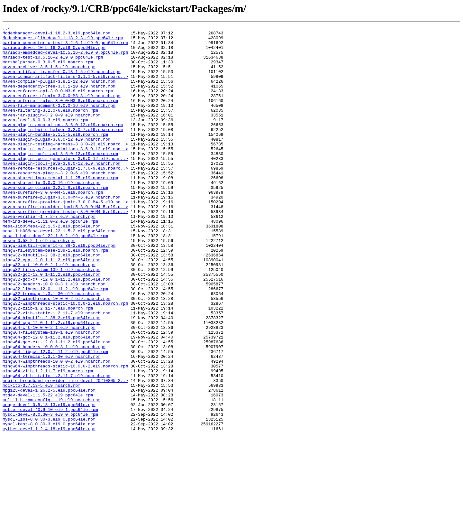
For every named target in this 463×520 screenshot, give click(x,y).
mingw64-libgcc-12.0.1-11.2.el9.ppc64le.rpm (55, 417)
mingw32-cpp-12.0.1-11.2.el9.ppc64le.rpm (51, 307)
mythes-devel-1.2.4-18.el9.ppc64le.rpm (49, 510)
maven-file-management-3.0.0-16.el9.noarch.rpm (59, 122)
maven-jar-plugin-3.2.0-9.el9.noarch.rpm (51, 133)
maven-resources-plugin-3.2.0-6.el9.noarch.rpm (59, 203)
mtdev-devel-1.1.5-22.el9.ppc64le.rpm (48, 469)
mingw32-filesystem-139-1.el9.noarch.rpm (51, 318)
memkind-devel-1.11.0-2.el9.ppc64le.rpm (50, 261)
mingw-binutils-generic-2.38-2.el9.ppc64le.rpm (59, 289)
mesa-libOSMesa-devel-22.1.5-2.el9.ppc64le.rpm (59, 272)
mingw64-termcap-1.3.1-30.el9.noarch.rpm (51, 423)
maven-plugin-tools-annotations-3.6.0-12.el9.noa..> (65, 174)
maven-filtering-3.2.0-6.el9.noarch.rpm (50, 127)
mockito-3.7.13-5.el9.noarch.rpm (41, 457)
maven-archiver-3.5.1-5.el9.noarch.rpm (49, 75)
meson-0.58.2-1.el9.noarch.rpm (39, 284)
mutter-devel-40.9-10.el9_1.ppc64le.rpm (50, 486)
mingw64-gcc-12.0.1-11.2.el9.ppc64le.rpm (51, 400)
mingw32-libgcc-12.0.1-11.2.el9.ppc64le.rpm (55, 342)
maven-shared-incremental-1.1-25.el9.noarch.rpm (60, 208)
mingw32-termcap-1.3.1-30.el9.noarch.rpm (51, 347)
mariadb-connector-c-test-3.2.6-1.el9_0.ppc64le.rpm (65, 46)
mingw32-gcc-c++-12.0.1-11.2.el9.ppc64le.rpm (56, 330)
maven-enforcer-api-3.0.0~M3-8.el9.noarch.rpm (58, 104)
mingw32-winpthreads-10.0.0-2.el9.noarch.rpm (56, 353)
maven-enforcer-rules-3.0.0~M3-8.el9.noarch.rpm (60, 116)
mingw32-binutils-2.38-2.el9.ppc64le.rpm (51, 301)
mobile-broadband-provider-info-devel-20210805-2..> (65, 452)
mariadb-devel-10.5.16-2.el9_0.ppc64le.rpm (54, 52)
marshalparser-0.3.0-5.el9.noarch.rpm (48, 69)
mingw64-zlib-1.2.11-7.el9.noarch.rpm (48, 440)
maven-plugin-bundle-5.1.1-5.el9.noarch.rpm (55, 156)
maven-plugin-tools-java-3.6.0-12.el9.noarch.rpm (62, 191)
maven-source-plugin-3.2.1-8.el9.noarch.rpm (55, 220)
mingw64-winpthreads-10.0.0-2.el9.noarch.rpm (56, 429)
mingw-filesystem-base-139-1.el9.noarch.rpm (55, 295)
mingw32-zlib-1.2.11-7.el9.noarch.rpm (48, 365)
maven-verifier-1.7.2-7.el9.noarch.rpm (49, 255)
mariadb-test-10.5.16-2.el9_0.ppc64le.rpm (53, 64)
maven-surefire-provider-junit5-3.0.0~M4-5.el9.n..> (65, 243)
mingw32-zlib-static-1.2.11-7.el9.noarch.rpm (56, 371)
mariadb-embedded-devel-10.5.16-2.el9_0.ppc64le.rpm (65, 58)
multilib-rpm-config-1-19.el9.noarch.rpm (51, 475)
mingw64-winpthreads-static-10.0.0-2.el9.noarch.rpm (65, 434)
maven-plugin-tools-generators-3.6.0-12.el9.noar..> (65, 185)
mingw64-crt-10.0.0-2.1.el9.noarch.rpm (49, 388)
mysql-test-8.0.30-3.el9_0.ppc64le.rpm (49, 504)
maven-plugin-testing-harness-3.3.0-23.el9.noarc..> (65, 168)
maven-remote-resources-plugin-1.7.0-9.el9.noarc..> (65, 197)
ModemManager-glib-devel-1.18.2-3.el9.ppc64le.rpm (63, 40)
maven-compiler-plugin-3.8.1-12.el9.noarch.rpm (59, 93)
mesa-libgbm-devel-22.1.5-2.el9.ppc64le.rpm (55, 278)
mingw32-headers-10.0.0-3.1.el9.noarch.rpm (54, 336)
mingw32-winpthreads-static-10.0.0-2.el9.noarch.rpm (65, 359)
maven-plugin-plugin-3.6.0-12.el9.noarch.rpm (56, 162)
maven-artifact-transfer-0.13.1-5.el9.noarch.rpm (62, 81)
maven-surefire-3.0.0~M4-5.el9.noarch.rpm (53, 226)
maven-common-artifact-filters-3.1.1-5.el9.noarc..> (65, 87)
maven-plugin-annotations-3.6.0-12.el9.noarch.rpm (63, 145)
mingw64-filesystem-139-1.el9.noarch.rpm (51, 394)
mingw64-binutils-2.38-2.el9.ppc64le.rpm (51, 376)
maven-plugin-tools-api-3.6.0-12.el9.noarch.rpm (60, 179)
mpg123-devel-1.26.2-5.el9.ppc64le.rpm (49, 463)
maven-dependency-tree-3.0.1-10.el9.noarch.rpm (59, 98)
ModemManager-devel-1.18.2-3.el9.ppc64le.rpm (56, 35)
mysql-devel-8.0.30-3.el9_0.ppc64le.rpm (50, 492)
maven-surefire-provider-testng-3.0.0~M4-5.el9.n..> (65, 249)
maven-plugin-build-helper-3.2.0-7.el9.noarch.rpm (63, 150)
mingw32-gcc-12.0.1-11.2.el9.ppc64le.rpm (51, 324)
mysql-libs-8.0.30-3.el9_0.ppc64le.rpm (49, 498)
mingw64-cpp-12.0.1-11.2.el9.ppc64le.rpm (51, 382)
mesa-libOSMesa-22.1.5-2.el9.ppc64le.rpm (51, 266)
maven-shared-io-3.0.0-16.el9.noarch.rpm (51, 214)
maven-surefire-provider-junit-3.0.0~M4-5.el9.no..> (65, 237)
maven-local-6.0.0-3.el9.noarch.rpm (45, 139)
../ (6, 29)
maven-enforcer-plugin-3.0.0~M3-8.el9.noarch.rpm (62, 110)
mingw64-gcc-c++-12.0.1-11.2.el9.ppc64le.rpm (56, 405)
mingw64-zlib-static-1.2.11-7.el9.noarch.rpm (56, 446)
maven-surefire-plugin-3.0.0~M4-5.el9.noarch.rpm (62, 232)
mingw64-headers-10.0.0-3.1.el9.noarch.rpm (54, 411)
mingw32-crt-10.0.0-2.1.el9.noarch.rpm (49, 313)
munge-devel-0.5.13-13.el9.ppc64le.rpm (49, 481)
